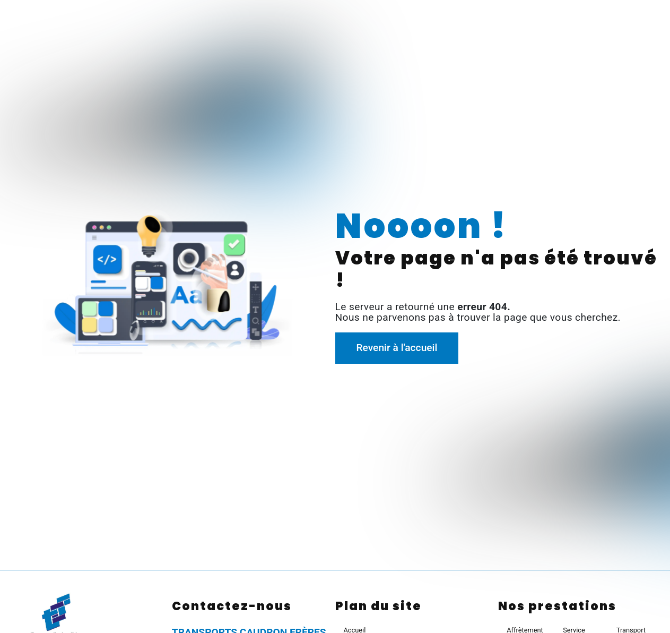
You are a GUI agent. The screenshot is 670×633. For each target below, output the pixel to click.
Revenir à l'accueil (396, 347)
